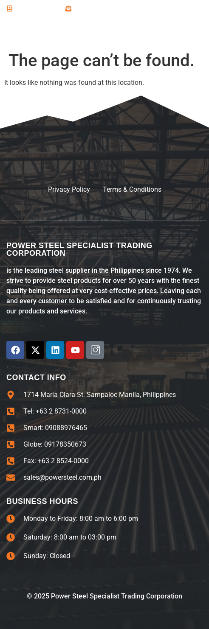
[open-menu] (192, 32)
